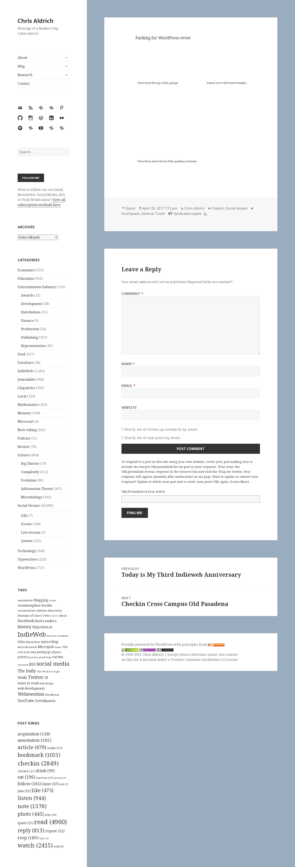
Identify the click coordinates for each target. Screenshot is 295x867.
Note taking (27, 430)
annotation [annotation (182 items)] (34, 740)
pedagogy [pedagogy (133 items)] (44, 652)
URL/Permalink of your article (143, 492)
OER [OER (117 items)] (64, 647)
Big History (30, 463)
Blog (21, 66)
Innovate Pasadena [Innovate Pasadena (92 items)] (57, 635)
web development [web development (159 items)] (31, 688)
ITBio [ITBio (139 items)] (21, 642)
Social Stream (29, 505)
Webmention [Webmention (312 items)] (31, 694)
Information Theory (37, 488)
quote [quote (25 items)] (25, 823)
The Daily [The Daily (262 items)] (27, 671)
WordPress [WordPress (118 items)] (52, 695)
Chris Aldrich (36, 21)
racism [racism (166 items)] (57, 657)
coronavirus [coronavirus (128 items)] (26, 610)
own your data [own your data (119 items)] (27, 652)
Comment (132, 293)
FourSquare (130, 213)
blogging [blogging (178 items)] (41, 600)
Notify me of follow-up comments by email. (161, 429)
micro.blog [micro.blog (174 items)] (49, 641)
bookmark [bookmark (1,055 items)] (39, 754)
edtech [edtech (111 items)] (63, 616)
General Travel (153, 213)
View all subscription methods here (41, 202)
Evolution (28, 480)
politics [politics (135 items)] (23, 657)
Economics (26, 270)
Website (129, 407)
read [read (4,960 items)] (50, 822)
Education (26, 278)
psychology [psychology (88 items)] (45, 657)
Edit (24, 515)
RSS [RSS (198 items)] (32, 664)
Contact (24, 83)
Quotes (26, 540)
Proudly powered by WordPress (147, 644)
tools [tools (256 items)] (22, 677)
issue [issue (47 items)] (50, 783)
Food (21, 354)
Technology (27, 551)
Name (128, 364)
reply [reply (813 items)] (31, 830)
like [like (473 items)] (42, 790)
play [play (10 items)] (50, 815)
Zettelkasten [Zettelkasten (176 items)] (45, 700)
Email (128, 385)
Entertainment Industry (37, 287)
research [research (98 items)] (23, 664)
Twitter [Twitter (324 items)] (36, 677)
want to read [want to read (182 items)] (28, 683)
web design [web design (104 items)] (46, 683)
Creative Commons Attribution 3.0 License (204, 659)
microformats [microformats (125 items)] (27, 647)
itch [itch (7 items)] (64, 784)
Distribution (30, 312)
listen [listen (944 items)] (32, 797)
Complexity (30, 472)
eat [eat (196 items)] (26, 777)
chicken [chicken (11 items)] (26, 771)
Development (31, 303)
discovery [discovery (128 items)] (55, 610)
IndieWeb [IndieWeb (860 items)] (32, 634)
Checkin (218, 208)
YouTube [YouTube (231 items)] (26, 700)
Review (23, 446)
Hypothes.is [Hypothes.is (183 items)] (42, 626)
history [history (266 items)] (24, 626)
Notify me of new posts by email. (153, 437)
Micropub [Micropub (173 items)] (46, 646)
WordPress (26, 567)
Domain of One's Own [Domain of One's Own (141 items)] (34, 616)
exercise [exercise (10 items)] (44, 778)
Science (24, 455)
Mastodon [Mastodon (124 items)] (33, 642)
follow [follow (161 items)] (29, 784)
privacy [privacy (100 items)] (33, 657)
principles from (203, 644)
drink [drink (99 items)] (45, 770)
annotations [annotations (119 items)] (25, 600)
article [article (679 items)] (32, 747)
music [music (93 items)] (58, 647)
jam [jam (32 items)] (24, 791)
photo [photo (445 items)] (31, 813)
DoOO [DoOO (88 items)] (54, 615)
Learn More (239, 482)
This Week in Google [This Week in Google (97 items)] (48, 671)
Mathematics (28, 404)
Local (22, 396)
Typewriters (28, 559)
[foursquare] (204, 213)
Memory (24, 413)
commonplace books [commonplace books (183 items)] (35, 605)
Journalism (26, 379)
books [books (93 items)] (52, 600)
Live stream (30, 532)
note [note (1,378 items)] (32, 806)
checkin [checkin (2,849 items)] (38, 763)
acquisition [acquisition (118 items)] (34, 734)
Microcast (25, 421)
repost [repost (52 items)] (55, 830)
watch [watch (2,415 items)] (35, 845)
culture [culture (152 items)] (41, 610)
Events (26, 524)
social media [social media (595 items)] (53, 663)
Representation (33, 345)
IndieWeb (25, 371)
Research (25, 75)
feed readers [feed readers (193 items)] (45, 620)
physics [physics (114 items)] (56, 652)
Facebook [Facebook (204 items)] (26, 620)
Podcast (24, 438)
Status (130, 208)
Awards (27, 295)
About (22, 57)
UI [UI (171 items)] (46, 677)
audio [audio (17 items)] (54, 748)
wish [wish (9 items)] (59, 846)
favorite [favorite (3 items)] (60, 777)
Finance (27, 320)
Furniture (25, 362)
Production (30, 329)
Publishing (29, 337)
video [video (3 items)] (44, 838)
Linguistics (26, 387)
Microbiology (31, 497)
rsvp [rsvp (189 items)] (28, 838)
